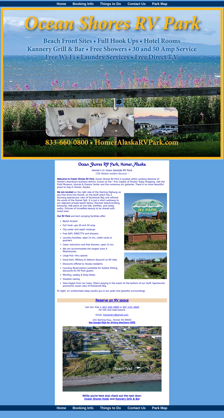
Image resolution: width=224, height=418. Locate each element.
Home (61, 4)
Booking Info (83, 4)
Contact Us (137, 4)
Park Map (159, 4)
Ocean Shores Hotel (96, 399)
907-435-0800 (131, 307)
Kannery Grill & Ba (127, 399)
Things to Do (111, 4)
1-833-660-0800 (109, 307)
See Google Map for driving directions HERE (112, 322)
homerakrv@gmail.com (115, 315)
